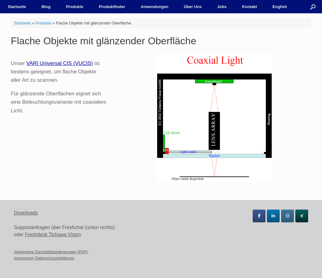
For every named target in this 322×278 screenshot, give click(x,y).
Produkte (74, 6)
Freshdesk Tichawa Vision (53, 234)
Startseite (17, 6)
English (280, 6)
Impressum (24, 258)
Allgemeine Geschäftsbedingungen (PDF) (51, 252)
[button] (313, 6)
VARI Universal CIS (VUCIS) (59, 63)
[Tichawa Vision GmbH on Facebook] (259, 216)
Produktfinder (112, 6)
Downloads (26, 212)
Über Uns (193, 6)
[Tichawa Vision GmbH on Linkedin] (273, 216)
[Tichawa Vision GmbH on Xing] (301, 216)
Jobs (221, 6)
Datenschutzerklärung (54, 258)
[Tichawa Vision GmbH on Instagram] (287, 216)
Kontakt (249, 6)
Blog (45, 6)
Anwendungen (155, 6)
